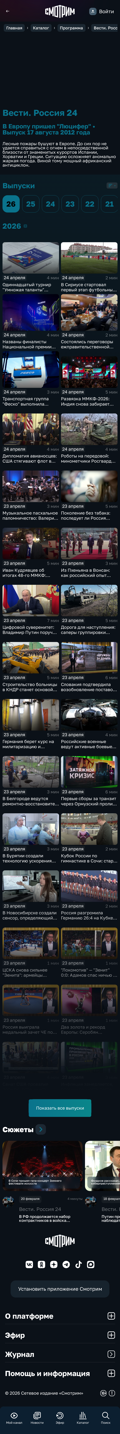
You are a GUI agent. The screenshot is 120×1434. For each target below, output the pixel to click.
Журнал (60, 1356)
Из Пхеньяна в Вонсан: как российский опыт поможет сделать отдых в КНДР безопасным (88, 578)
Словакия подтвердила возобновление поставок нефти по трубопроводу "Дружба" (88, 692)
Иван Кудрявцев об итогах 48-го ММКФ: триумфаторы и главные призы (28, 578)
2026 (25, 226)
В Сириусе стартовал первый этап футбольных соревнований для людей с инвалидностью (88, 292)
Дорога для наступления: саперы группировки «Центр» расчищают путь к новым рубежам (88, 635)
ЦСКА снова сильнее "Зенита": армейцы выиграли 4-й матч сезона (30, 975)
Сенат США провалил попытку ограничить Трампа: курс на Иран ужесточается (25, 1092)
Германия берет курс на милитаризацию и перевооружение (28, 746)
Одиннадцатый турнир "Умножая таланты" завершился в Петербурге (30, 289)
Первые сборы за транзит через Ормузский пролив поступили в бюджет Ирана (88, 806)
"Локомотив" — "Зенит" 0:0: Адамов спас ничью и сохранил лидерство (88, 975)
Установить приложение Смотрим (60, 1291)
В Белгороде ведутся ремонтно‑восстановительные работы (35, 803)
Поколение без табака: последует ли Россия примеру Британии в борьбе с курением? (85, 520)
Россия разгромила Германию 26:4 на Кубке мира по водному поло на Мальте (88, 920)
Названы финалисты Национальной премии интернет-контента (27, 346)
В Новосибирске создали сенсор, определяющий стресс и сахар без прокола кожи (29, 920)
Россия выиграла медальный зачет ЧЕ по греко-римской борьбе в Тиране (28, 1034)
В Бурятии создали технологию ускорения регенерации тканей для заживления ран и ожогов (30, 863)
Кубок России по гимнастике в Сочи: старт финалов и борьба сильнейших (88, 863)
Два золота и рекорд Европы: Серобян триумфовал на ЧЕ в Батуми (83, 1034)
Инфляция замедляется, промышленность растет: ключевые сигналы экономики (88, 1092)
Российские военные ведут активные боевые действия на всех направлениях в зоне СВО (89, 749)
